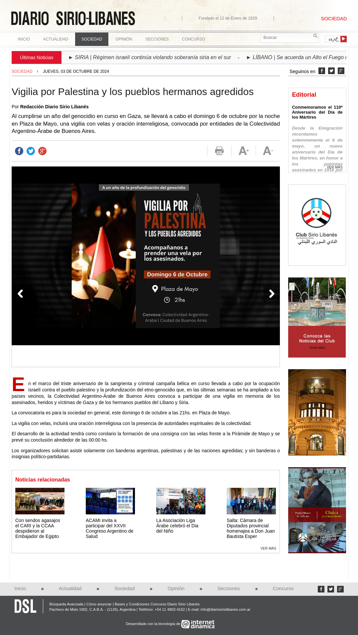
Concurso (193, 39)
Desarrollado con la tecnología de (153, 624)
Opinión (176, 588)
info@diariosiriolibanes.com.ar (225, 609)
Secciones (228, 588)
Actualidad (70, 588)
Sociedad (22, 71)
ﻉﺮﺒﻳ (333, 39)
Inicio (24, 39)
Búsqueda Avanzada (66, 604)
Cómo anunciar (99, 604)
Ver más (268, 548)
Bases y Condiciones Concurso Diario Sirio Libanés (157, 604)
